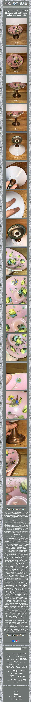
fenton (23, 658)
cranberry (9, 662)
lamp (18, 667)
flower (8, 680)
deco (23, 679)
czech (11, 673)
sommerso (12, 659)
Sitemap (16, 691)
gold (13, 682)
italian (8, 671)
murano (10, 666)
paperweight (23, 656)
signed (23, 670)
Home (16, 689)
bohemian (22, 662)
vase (24, 666)
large (21, 673)
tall (19, 680)
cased (7, 659)
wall (17, 656)
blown (8, 654)
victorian (18, 682)
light (18, 664)
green (22, 664)
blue (17, 659)
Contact (16, 694)
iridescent (12, 664)
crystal (13, 656)
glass (12, 676)
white (8, 656)
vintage (14, 670)
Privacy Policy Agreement (16, 696)
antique (21, 676)
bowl (16, 662)
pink (13, 679)
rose (18, 654)
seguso (16, 673)
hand (24, 654)
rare (13, 654)
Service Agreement (16, 699)
